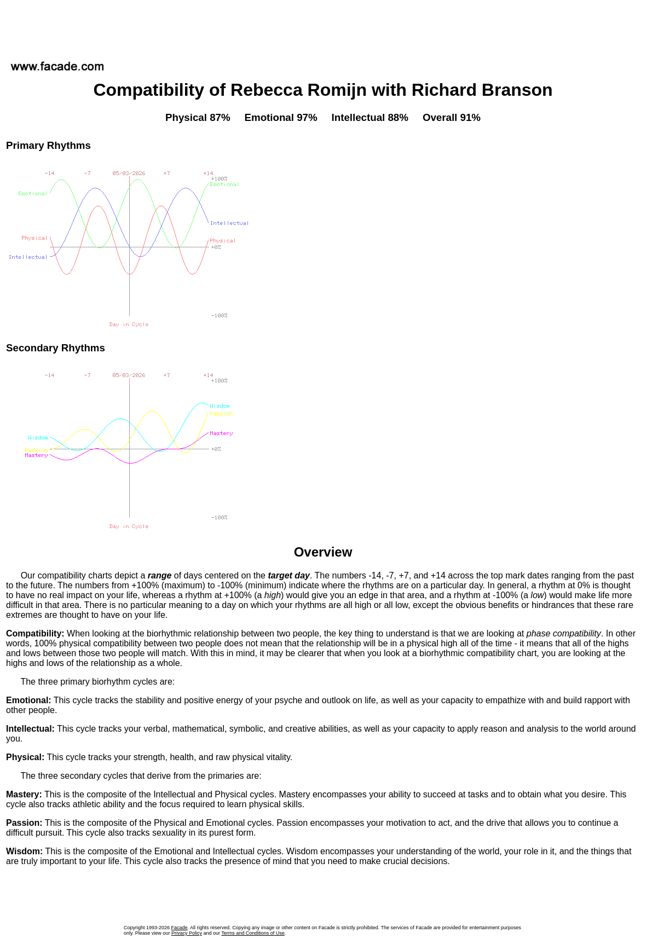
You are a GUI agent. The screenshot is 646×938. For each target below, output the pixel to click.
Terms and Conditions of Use (253, 933)
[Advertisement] (323, 26)
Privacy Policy (186, 933)
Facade (179, 927)
